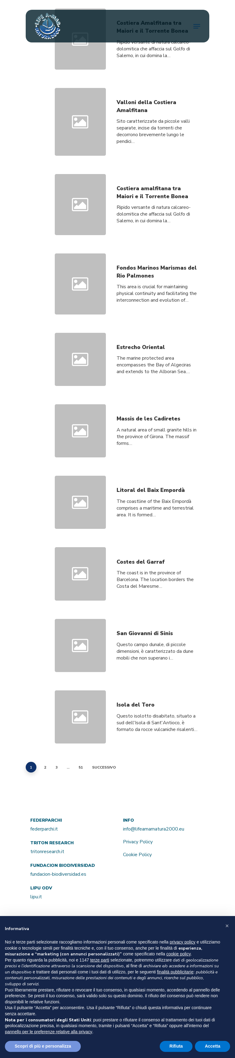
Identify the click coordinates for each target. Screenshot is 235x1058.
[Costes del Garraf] (157, 578)
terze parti (99, 960)
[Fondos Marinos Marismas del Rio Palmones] (157, 287)
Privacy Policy (138, 841)
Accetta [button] (212, 1046)
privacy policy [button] (183, 942)
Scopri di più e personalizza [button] (43, 1046)
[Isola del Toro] (157, 721)
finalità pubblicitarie (175, 971)
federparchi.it (44, 829)
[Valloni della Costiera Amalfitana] (157, 122)
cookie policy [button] (178, 953)
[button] (227, 926)
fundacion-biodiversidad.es (58, 874)
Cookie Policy (137, 854)
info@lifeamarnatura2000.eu (153, 829)
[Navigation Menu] (196, 26)
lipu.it (36, 896)
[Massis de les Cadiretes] (157, 434)
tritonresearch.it (47, 851)
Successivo (104, 767)
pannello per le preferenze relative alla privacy (48, 1031)
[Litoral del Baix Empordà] (157, 506)
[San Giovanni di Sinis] (157, 649)
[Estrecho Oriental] (157, 363)
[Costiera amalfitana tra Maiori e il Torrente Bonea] (157, 204)
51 (81, 767)
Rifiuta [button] (176, 1046)
